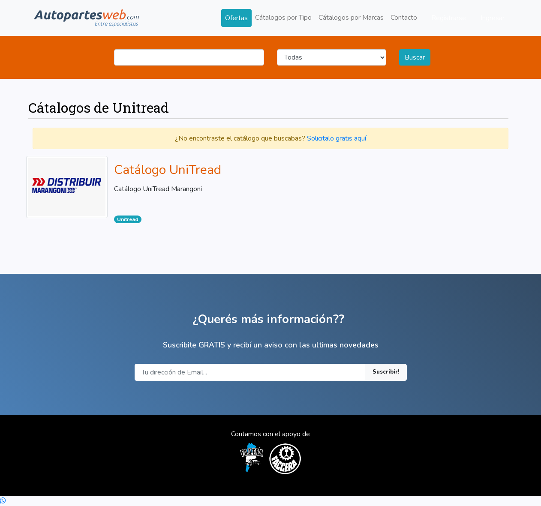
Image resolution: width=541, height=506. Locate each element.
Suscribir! (386, 372)
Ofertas (236, 18)
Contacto (404, 17)
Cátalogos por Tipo (283, 17)
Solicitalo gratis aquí (336, 138)
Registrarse (448, 18)
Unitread (127, 219)
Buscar (415, 57)
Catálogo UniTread (167, 170)
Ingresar (493, 18)
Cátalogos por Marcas (351, 17)
